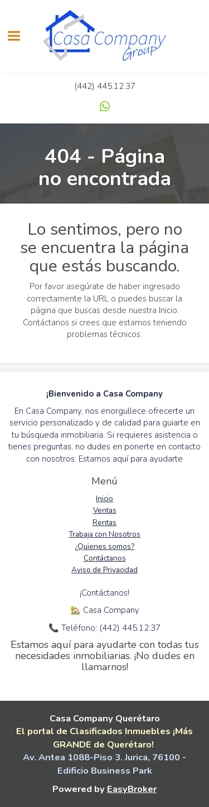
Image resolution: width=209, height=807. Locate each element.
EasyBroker (132, 789)
